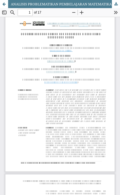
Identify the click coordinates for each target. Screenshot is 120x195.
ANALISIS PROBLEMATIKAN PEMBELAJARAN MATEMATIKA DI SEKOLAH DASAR (65, 4)
